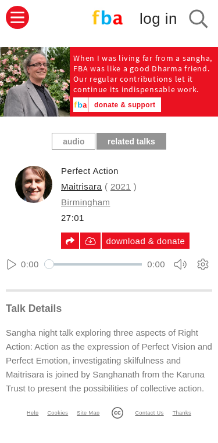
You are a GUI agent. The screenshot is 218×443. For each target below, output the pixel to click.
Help (32, 413)
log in (158, 18)
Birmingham (85, 202)
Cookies (57, 413)
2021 (120, 186)
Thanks (182, 413)
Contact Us (149, 413)
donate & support (124, 105)
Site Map (88, 413)
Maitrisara (81, 186)
